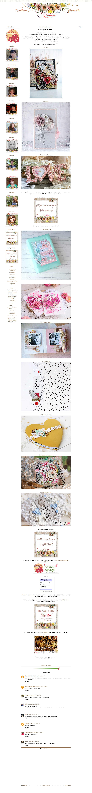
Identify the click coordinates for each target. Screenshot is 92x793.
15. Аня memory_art (46, 229)
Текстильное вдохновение (12, 312)
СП (12, 304)
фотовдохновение (12, 318)
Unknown (27, 723)
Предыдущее (68, 785)
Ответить (27, 681)
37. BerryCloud (46, 361)
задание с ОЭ (12, 274)
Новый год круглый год (12, 290)
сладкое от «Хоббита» (12, 302)
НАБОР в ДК (65, 600)
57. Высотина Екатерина (46, 154)
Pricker (26, 741)
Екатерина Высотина (30, 686)
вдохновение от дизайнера (12, 270)
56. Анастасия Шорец (46, 414)
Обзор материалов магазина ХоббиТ (12, 292)
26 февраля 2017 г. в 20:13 (33, 704)
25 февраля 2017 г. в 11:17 (38, 676)
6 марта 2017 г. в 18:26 (34, 741)
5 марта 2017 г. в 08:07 (38, 732)
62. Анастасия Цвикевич (46, 455)
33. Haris (46, 101)
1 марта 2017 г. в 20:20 (35, 723)
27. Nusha (46, 47)
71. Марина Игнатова (46, 492)
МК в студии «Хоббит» (12, 281)
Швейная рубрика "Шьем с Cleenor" (12, 321)
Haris (26, 704)
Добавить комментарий (46, 748)
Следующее (24, 785)
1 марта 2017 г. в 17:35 (33, 714)
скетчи (12, 298)
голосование (12, 272)
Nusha (26, 714)
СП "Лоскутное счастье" (12, 309)
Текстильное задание (12, 315)
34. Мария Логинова (46, 322)
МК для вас (12, 283)
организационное (12, 294)
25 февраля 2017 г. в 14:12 (41, 686)
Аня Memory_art (29, 732)
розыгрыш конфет (12, 296)
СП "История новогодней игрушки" (12, 306)
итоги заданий (48, 665)
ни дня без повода (12, 285)
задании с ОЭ (46, 632)
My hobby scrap (28, 676)
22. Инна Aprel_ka (46, 283)
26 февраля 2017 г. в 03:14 (35, 695)
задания (12, 275)
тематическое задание (12, 317)
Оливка (26, 695)
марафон (12, 279)
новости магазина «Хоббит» (12, 287)
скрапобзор (12, 300)
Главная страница (46, 785)
